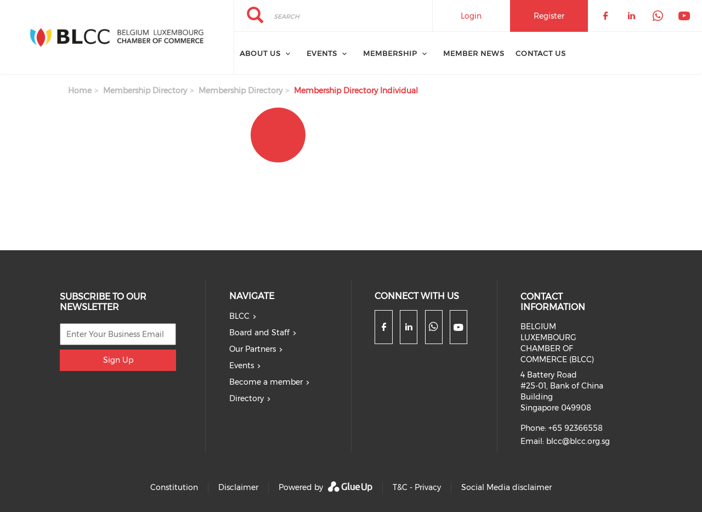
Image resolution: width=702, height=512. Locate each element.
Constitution (174, 487)
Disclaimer (238, 487)
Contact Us (541, 53)
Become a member (266, 382)
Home (80, 90)
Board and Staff (259, 332)
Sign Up (118, 360)
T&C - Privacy (417, 487)
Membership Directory (145, 90)
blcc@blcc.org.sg (578, 441)
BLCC (239, 316)
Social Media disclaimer (506, 487)
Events (241, 365)
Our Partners (252, 349)
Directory (246, 398)
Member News (474, 53)
